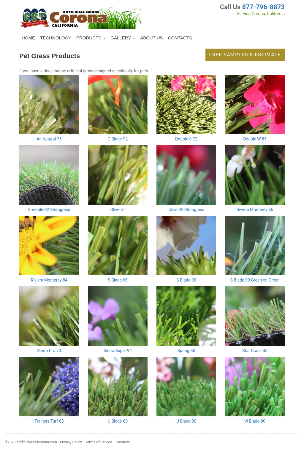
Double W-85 (255, 139)
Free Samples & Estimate (245, 54)
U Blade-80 (186, 421)
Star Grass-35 (254, 350)
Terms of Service (98, 442)
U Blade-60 (118, 421)
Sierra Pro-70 (49, 350)
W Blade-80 (254, 421)
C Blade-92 (118, 139)
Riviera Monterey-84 (49, 280)
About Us (151, 37)
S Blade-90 (186, 280)
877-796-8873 (263, 7)
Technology (55, 37)
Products (90, 37)
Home (28, 37)
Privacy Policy (71, 442)
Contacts (180, 37)
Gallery (122, 37)
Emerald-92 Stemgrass (49, 209)
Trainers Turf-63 (49, 421)
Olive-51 (117, 209)
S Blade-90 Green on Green (254, 280)
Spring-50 (186, 350)
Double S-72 (186, 139)
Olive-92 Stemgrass (186, 209)
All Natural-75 (49, 139)
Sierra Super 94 (118, 350)
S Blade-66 (117, 280)
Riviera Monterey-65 (255, 209)
